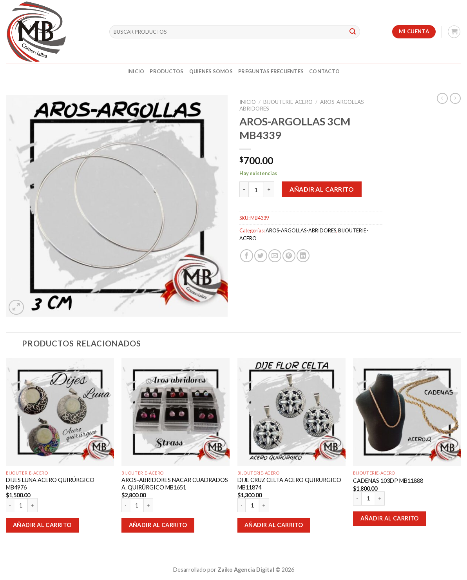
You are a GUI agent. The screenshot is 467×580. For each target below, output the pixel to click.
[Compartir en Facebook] (246, 255)
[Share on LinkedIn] (303, 255)
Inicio (136, 71)
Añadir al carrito (322, 189)
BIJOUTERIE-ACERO (288, 102)
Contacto (324, 71)
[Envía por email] (274, 255)
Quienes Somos (211, 71)
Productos (166, 71)
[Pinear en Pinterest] (288, 255)
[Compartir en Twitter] (260, 255)
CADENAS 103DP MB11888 (388, 480)
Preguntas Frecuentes (271, 71)
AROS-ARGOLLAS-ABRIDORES (301, 230)
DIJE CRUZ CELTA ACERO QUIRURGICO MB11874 (289, 484)
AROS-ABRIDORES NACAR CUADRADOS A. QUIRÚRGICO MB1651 (174, 484)
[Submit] (352, 31)
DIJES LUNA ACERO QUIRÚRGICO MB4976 (50, 484)
